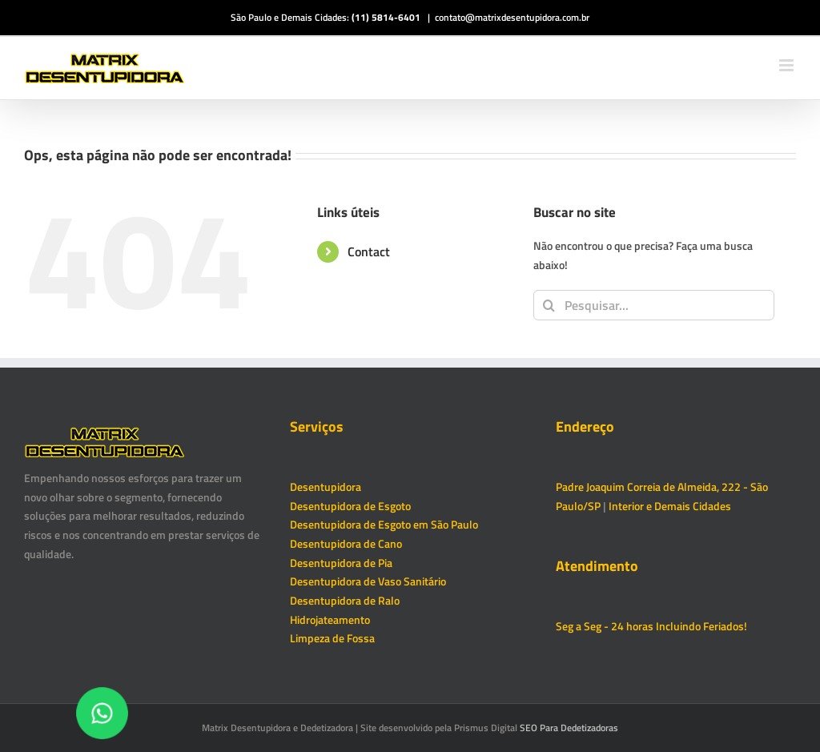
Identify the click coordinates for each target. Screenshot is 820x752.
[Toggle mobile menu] (787, 65)
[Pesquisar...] (653, 305)
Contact (369, 251)
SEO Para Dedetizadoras (569, 727)
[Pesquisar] (548, 305)
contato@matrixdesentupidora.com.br (512, 17)
